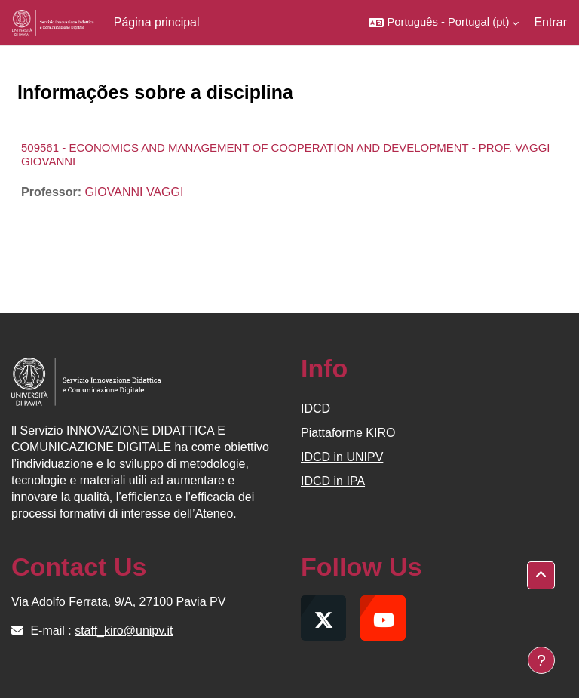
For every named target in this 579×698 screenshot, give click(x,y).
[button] (444, 22)
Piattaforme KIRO (348, 432)
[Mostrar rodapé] (541, 660)
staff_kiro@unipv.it (124, 630)
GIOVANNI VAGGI (133, 192)
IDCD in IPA (333, 481)
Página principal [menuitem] (157, 22)
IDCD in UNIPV (342, 456)
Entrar (550, 22)
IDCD (315, 408)
